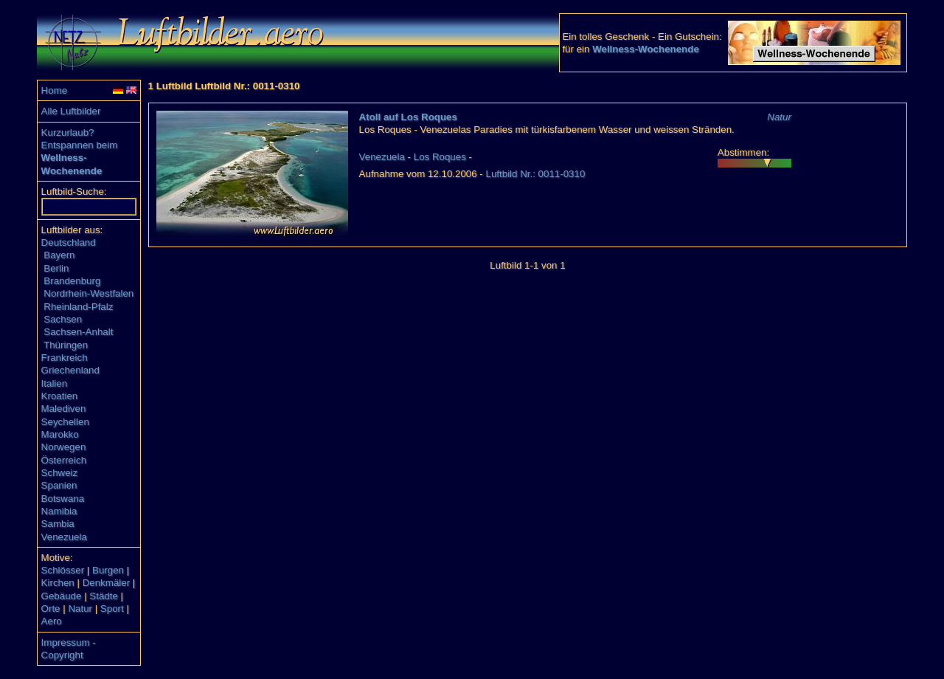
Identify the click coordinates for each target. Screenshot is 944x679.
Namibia (59, 511)
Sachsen (63, 319)
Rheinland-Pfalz (78, 306)
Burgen (108, 570)
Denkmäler (106, 582)
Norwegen (63, 446)
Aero (51, 621)
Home (54, 90)
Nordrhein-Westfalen (88, 293)
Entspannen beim (79, 145)
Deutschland (68, 242)
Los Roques (440, 156)
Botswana (63, 498)
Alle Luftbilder (71, 111)
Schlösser (63, 570)
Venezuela (64, 536)
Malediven (63, 408)
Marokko (60, 434)
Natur (80, 608)
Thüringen (66, 345)
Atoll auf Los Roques (408, 117)
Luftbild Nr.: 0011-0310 (536, 173)
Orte (50, 608)
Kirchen (57, 582)
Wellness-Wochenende (645, 49)
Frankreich (64, 357)
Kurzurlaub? (67, 132)
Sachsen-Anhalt (78, 331)
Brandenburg (72, 280)
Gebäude (61, 596)
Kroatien (59, 395)
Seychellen (65, 421)
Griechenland (70, 370)
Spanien (59, 485)
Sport (112, 608)
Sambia (57, 523)
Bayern (59, 255)
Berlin (56, 268)
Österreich (63, 460)
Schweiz (59, 472)
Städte (103, 596)
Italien (54, 383)
